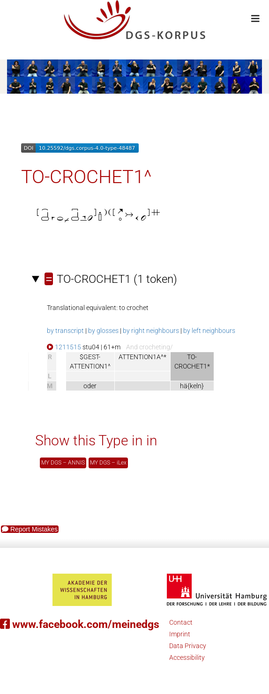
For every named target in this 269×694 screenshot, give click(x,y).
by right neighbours (151, 330)
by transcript (65, 330)
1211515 (64, 347)
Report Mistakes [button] (30, 529)
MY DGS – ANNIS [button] (63, 462)
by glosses (103, 330)
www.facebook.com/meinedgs (79, 624)
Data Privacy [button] (187, 646)
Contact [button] (181, 622)
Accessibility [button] (187, 657)
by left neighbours (209, 330)
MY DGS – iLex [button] (108, 462)
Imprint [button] (179, 634)
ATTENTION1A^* (142, 357)
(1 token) (111, 279)
